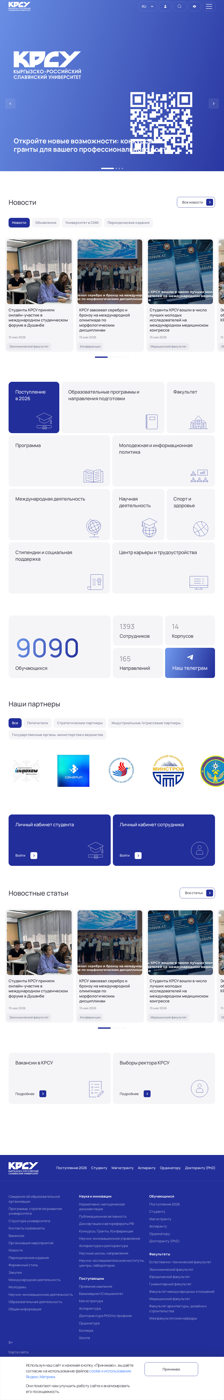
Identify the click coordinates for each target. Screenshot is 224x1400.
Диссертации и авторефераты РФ (106, 1223)
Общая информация (25, 1309)
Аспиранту (158, 1226)
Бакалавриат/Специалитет (101, 1293)
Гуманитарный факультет (170, 1284)
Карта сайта (18, 1352)
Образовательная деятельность (35, 1301)
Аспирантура (90, 1308)
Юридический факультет (169, 1276)
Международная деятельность (35, 1279)
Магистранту (160, 1219)
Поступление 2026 (164, 1204)
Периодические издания (29, 1257)
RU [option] (144, 6)
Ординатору (159, 1233)
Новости (16, 1250)
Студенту (157, 1211)
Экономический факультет (171, 1269)
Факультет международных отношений (181, 1291)
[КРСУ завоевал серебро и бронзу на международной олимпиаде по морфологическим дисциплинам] (110, 295)
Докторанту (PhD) (164, 1241)
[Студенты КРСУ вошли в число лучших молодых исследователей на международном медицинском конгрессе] (180, 295)
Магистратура (91, 1301)
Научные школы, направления (103, 1253)
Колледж (86, 1330)
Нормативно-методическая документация (102, 1206)
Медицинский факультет (169, 1298)
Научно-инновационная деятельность (41, 1294)
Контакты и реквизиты (27, 1228)
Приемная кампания (95, 1286)
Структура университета (29, 1221)
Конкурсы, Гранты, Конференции (106, 1231)
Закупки (15, 1272)
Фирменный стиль (23, 1265)
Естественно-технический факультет (180, 1262)
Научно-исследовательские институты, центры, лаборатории (112, 1263)
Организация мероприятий (31, 1243)
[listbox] (148, 6)
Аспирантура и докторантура (103, 1245)
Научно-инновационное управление (109, 1238)
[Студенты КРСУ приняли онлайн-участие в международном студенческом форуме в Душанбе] (39, 295)
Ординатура (89, 1323)
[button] (107, 168)
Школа (84, 1337)
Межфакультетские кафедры (173, 1318)
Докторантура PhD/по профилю (105, 1315)
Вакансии (16, 1235)
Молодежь (17, 1287)
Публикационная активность (103, 1216)
